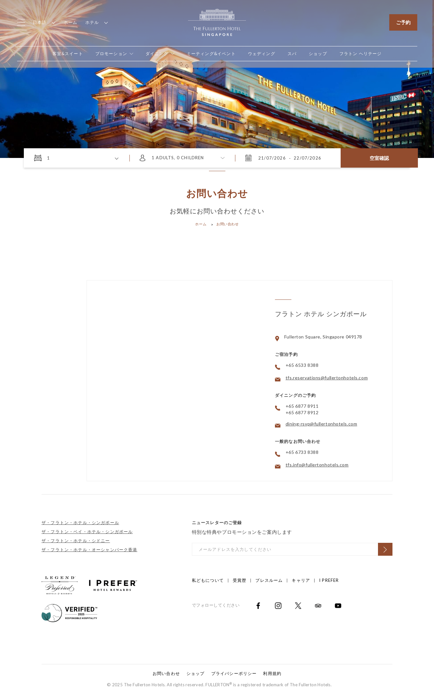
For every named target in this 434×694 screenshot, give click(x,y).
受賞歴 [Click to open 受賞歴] (240, 580)
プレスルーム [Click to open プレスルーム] (269, 580)
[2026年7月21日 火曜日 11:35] (272, 158)
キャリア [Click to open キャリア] (301, 580)
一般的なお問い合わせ (298, 441)
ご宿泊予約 (286, 354)
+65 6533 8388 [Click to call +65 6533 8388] (302, 365)
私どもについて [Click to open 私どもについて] (208, 580)
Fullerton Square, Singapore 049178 (323, 336)
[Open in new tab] (318, 54)
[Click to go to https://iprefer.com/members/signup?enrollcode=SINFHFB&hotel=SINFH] (113, 585)
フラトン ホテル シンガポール (321, 314)
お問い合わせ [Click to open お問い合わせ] (227, 224)
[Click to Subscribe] (385, 549)
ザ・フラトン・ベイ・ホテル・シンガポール (87, 531)
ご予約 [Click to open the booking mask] (403, 22)
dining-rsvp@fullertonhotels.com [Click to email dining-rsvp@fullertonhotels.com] (321, 423)
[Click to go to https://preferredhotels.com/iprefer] (60, 585)
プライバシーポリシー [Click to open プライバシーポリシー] (234, 673)
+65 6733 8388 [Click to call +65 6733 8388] (302, 452)
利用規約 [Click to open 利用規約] (272, 673)
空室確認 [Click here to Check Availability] (379, 158)
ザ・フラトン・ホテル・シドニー (76, 540)
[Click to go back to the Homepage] (217, 21)
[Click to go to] (69, 612)
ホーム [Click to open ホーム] (200, 224)
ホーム (71, 22)
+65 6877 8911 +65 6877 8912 (302, 409)
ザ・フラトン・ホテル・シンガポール (80, 522)
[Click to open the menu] (21, 22)
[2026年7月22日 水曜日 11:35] (306, 158)
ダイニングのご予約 (295, 395)
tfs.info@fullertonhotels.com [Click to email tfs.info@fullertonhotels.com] (317, 464)
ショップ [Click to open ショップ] (195, 673)
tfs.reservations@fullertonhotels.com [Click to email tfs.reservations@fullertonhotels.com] (327, 377)
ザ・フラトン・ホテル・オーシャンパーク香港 (89, 549)
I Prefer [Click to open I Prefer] (329, 580)
